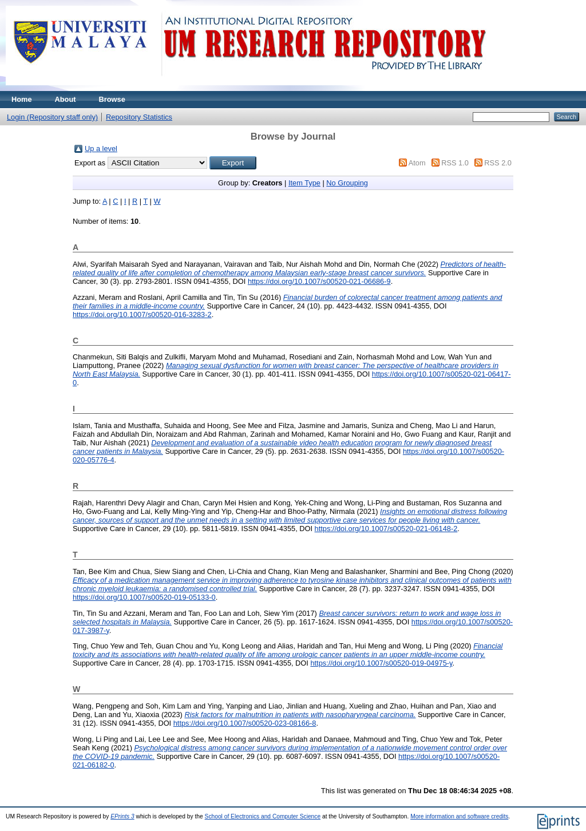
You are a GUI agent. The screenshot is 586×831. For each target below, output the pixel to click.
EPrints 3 (122, 816)
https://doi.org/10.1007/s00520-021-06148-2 (386, 528)
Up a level (101, 148)
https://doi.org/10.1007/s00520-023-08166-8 (244, 723)
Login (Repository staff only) (52, 117)
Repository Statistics (139, 117)
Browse (112, 99)
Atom (417, 163)
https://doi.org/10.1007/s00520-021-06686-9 (319, 281)
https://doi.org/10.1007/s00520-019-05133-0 (144, 597)
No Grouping (347, 183)
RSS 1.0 (455, 163)
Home (21, 99)
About (65, 99)
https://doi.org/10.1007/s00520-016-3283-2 (142, 314)
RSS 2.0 (498, 163)
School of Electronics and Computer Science (263, 816)
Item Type (304, 183)
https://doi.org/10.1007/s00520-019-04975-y (381, 663)
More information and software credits (459, 816)
